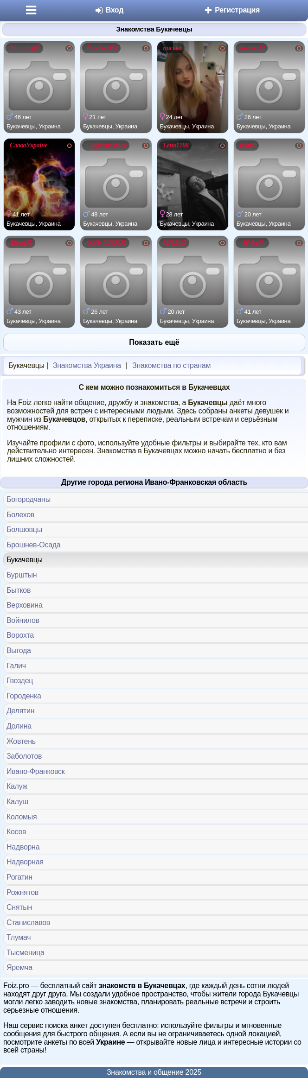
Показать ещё (154, 342)
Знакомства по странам (171, 365)
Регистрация (232, 10)
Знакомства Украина (87, 365)
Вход (108, 10)
